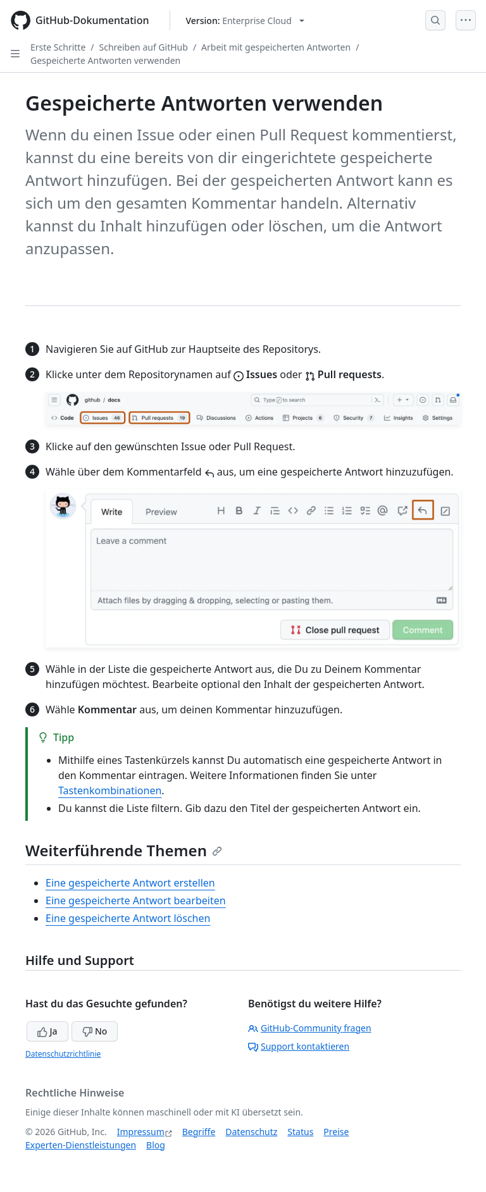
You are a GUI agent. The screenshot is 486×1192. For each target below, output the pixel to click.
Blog (155, 1145)
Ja (47, 1031)
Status (300, 1132)
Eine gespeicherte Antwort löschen (128, 918)
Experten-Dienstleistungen (80, 1145)
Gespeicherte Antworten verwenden (105, 60)
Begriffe (199, 1132)
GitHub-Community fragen (309, 1028)
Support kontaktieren (298, 1046)
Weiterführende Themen (123, 850)
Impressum (141, 1132)
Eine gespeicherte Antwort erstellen (130, 883)
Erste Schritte (57, 47)
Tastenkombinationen (109, 790)
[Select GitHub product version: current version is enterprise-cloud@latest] (245, 20)
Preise (336, 1132)
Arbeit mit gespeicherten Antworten (276, 47)
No (94, 1031)
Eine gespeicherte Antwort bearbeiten (136, 900)
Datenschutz (251, 1132)
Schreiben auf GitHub (143, 47)
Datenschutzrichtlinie (63, 1053)
